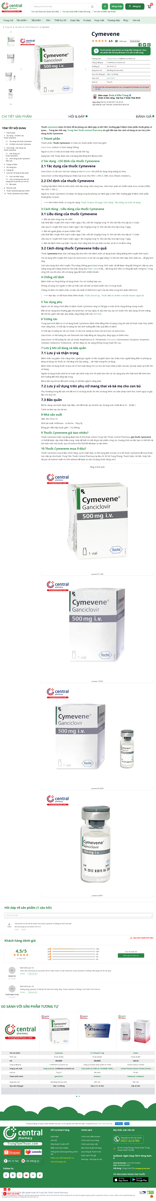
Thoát (127, 1124)
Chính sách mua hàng (90, 1140)
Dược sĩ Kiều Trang (118, 95)
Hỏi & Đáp (78, 116)
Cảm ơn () (32, 974)
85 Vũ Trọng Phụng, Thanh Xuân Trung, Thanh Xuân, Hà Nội (134, 1148)
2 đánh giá (123, 41)
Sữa (48, 20)
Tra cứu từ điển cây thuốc (105, 11)
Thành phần (10, 133)
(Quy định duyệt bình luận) (143, 938)
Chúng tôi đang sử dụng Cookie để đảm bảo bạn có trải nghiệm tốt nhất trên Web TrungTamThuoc (69, 1123)
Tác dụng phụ (11, 167)
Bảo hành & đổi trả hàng (91, 1148)
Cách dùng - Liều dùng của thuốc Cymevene (15, 149)
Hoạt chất (99, 20)
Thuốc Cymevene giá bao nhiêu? (18, 191)
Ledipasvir (140, 1076)
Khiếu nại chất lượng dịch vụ (62, 1158)
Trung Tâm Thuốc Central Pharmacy (84, 130)
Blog (125, 20)
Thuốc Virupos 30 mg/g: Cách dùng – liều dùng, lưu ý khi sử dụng (110, 202)
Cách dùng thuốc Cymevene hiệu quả (18, 160)
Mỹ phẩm (36, 20)
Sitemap (84, 1159)
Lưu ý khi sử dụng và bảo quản (17, 173)
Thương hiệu (113, 20)
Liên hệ (136, 20)
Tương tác (10, 170)
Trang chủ (8, 20)
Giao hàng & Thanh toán (91, 1151)
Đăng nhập (117, 6)
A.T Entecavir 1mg (97, 1053)
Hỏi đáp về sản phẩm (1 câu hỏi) (28, 908)
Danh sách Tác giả (88, 1155)
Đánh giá (145, 116)
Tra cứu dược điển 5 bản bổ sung (76, 11)
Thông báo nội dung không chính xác (64, 1152)
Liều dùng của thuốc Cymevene (13, 155)
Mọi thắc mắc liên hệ (123, 1130)
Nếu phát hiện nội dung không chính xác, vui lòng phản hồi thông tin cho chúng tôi (122, 88)
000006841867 (121, 1165)
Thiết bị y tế (60, 20)
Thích (17, 930)
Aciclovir (87, 171)
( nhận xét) (21, 958)
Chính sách (86, 1130)
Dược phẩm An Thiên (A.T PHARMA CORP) (97, 1069)
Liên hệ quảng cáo (58, 1161)
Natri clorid (93, 268)
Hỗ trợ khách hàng (60, 1130)
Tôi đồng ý (119, 1124)
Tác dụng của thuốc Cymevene (20, 141)
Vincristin (111, 339)
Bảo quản (12, 184)
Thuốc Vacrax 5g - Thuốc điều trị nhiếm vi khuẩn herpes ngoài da (114, 295)
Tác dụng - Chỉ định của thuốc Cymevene (14, 137)
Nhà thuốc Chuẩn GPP (60, 1144)
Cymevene (53, 127)
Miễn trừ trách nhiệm (59, 1148)
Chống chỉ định (11, 164)
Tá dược (87, 20)
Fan (11, 1160)
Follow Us (8, 1168)
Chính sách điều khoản (90, 1136)
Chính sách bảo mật (105, 1124)
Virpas (135, 1053)
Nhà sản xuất (11, 188)
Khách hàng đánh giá (20, 940)
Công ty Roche (112, 59)
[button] (76, 1096)
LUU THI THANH (127, 1163)
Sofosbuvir (131, 1076)
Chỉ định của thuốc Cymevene (20, 144)
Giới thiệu (55, 1136)
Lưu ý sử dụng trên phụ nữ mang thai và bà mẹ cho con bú (17, 180)
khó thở (97, 314)
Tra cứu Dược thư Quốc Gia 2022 (45, 11)
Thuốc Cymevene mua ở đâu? (17, 194)
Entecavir (97, 1076)
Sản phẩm (22, 20)
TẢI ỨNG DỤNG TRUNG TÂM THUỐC (129, 1174)
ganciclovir (59, 1076)
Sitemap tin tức (95, 1159)
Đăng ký (137, 6)
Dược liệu (75, 20)
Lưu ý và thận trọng (16, 176)
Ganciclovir (111, 78)
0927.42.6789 (130, 1140)
